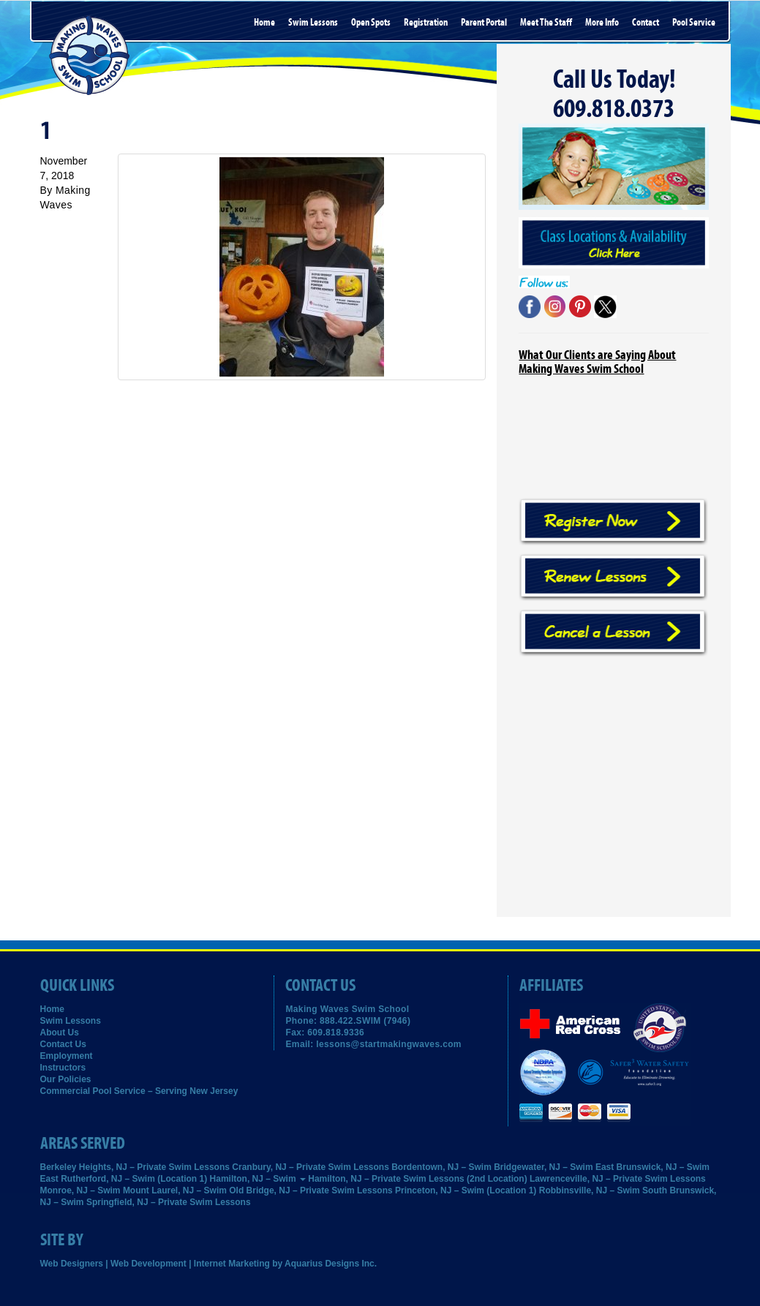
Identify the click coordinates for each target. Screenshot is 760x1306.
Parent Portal (484, 23)
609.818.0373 (613, 109)
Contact (645, 23)
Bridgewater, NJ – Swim (543, 1167)
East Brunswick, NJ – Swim (652, 1167)
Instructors (63, 1067)
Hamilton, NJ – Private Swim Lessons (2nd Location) (417, 1179)
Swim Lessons (313, 23)
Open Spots (371, 23)
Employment (66, 1056)
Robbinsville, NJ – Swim (589, 1190)
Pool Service (693, 23)
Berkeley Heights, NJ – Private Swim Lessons (135, 1167)
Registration (426, 23)
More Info (602, 23)
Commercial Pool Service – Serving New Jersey (139, 1091)
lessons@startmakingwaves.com (389, 1044)
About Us (59, 1032)
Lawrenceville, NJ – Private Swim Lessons (618, 1179)
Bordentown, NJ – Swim (441, 1167)
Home (264, 23)
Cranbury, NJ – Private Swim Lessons (310, 1167)
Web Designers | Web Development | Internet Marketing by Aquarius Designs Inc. (208, 1263)
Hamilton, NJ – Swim (258, 1179)
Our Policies (65, 1079)
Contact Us (63, 1044)
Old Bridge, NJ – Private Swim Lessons (310, 1190)
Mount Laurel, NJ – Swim (175, 1190)
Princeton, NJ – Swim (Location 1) (465, 1190)
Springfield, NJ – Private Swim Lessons (168, 1202)
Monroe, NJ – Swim (80, 1190)
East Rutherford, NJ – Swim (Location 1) (124, 1179)
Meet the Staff (546, 23)
